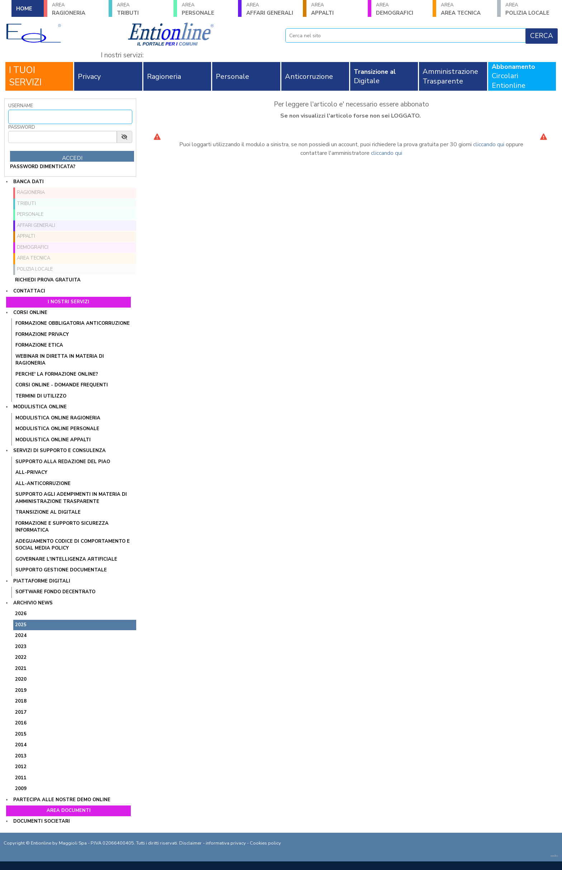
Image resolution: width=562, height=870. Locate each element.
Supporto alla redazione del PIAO (62, 461)
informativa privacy (226, 843)
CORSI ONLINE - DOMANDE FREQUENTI (61, 385)
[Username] (70, 117)
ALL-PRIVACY (31, 472)
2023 (21, 646)
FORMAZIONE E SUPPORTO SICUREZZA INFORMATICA (62, 527)
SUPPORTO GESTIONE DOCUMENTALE (61, 570)
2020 (21, 679)
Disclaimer (190, 843)
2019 (21, 690)
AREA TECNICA (467, 9)
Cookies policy (265, 843)
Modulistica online (40, 407)
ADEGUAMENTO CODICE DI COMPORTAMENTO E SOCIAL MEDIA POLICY (72, 545)
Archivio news (33, 603)
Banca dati (28, 182)
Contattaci (29, 291)
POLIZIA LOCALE (531, 9)
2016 (21, 723)
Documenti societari (41, 821)
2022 (21, 657)
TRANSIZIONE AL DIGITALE (48, 512)
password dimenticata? (42, 166)
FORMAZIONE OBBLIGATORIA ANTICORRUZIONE (72, 323)
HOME (24, 8)
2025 (21, 625)
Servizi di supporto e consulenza (59, 450)
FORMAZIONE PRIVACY (42, 334)
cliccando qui (488, 144)
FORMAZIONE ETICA (39, 345)
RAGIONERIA (78, 9)
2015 (21, 734)
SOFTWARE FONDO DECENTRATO (55, 592)
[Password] (62, 137)
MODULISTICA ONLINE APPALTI (53, 440)
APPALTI (337, 9)
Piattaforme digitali (41, 581)
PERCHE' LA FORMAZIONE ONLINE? (56, 374)
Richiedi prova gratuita (48, 280)
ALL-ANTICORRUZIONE (43, 483)
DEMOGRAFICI (402, 9)
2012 (21, 767)
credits (554, 856)
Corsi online (30, 312)
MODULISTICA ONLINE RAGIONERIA (57, 418)
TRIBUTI (143, 9)
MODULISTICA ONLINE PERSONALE (57, 429)
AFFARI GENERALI (272, 9)
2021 (21, 668)
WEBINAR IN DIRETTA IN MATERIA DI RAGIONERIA (59, 360)
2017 (21, 712)
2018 (21, 701)
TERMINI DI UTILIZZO (40, 396)
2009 (21, 788)
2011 (21, 778)
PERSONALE (208, 9)
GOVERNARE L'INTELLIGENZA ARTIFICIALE (66, 559)
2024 (21, 635)
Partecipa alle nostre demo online (61, 800)
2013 (21, 756)
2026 (21, 613)
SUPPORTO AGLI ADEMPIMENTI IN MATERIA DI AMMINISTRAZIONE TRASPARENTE (71, 498)
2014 (21, 745)
